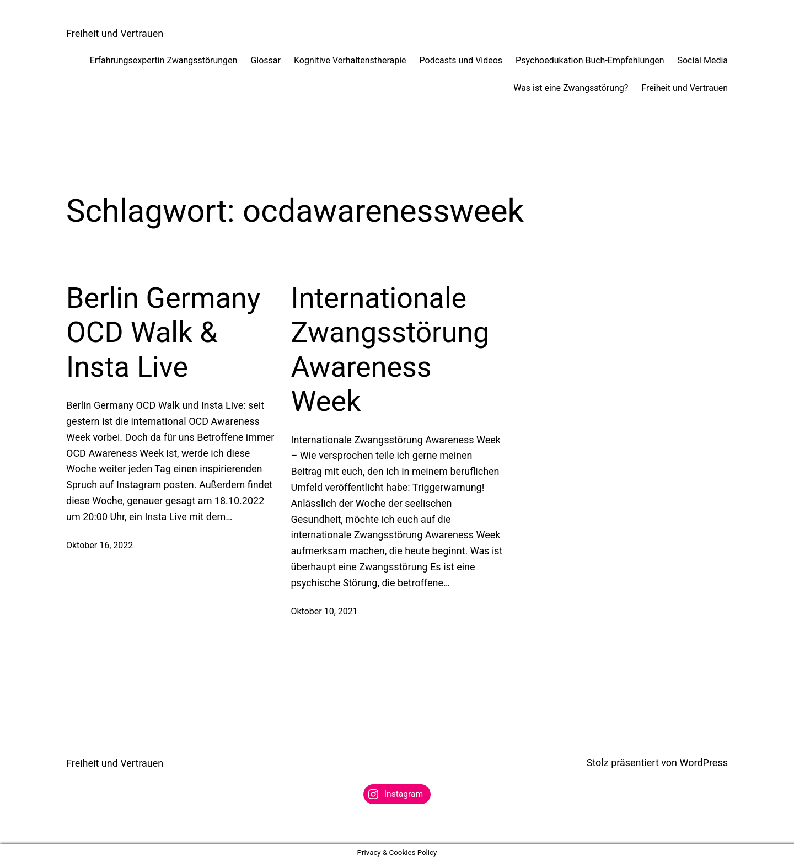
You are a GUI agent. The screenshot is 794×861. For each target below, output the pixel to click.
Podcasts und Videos (461, 60)
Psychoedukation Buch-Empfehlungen (590, 60)
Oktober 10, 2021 (324, 611)
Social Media (702, 60)
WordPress (704, 762)
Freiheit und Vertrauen (114, 33)
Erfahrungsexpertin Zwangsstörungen (164, 60)
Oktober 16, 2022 (99, 545)
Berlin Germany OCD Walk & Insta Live (163, 332)
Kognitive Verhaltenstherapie (350, 60)
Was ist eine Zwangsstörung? (570, 88)
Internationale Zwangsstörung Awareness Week (390, 349)
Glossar (265, 60)
